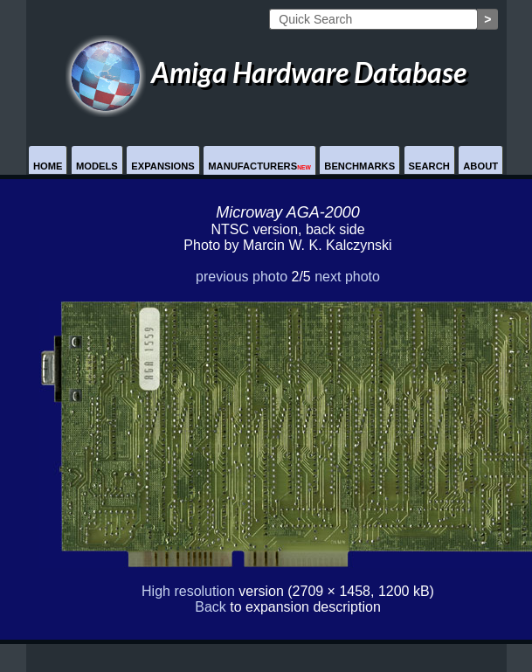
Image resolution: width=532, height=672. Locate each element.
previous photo (241, 276)
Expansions (163, 166)
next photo (347, 276)
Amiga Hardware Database (266, 72)
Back (210, 606)
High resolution (188, 591)
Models (97, 166)
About (480, 166)
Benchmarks (359, 166)
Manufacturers (259, 166)
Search (429, 166)
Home (48, 166)
